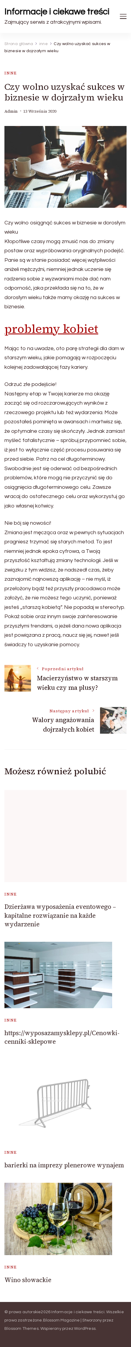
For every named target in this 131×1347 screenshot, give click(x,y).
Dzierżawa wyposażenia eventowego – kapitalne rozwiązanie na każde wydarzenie (60, 915)
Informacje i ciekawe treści (56, 11)
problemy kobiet (51, 329)
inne (10, 73)
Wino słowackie (27, 1280)
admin (11, 111)
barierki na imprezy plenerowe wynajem (64, 1165)
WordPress (85, 1329)
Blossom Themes (21, 1329)
